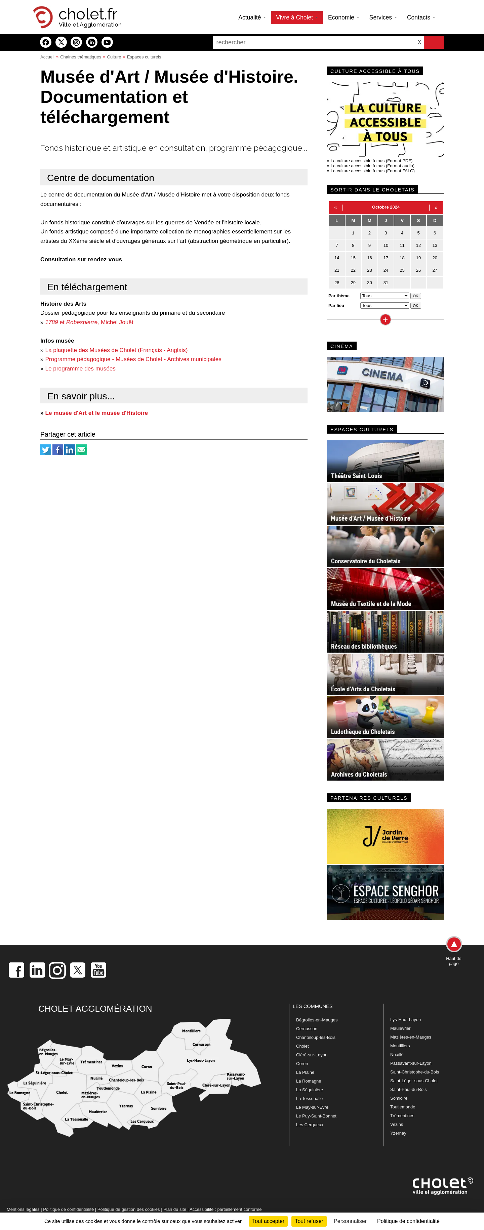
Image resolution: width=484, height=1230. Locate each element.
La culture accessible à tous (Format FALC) (373, 170)
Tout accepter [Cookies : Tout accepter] (268, 1221)
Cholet (302, 1046)
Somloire (398, 1098)
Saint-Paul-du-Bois (408, 1089)
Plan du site (174, 1209)
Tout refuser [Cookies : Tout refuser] (309, 1221)
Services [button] (383, 17)
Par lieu (336, 305)
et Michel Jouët (89, 322)
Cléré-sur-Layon (311, 1054)
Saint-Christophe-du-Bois (414, 1071)
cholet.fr (88, 14)
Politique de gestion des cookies (128, 1209)
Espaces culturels (144, 56)
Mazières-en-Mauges (410, 1037)
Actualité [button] (252, 17)
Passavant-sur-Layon (411, 1063)
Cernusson (306, 1028)
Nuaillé (397, 1054)
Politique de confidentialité (68, 1209)
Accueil (47, 56)
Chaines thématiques (80, 56)
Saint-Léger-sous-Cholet (414, 1080)
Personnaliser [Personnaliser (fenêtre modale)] (350, 1221)
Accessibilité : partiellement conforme (226, 1209)
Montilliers (400, 1045)
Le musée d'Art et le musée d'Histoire (96, 412)
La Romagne (308, 1081)
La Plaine (305, 1072)
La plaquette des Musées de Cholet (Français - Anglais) (116, 350)
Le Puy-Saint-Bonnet (316, 1115)
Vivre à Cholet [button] (297, 17)
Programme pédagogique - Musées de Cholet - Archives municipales (133, 359)
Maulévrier (400, 1028)
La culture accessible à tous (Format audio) (372, 165)
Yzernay (398, 1133)
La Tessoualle (309, 1098)
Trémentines (402, 1115)
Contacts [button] (421, 17)
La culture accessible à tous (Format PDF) (371, 160)
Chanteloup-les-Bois (315, 1037)
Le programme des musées (80, 368)
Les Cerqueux (309, 1124)
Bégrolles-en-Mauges (317, 1019)
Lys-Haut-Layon (405, 1019)
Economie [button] (343, 17)
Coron (302, 1063)
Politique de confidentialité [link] (408, 1221)
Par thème (339, 295)
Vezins (396, 1124)
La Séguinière (309, 1089)
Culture (114, 56)
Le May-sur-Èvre (312, 1107)
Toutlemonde (402, 1106)
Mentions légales (23, 1209)
